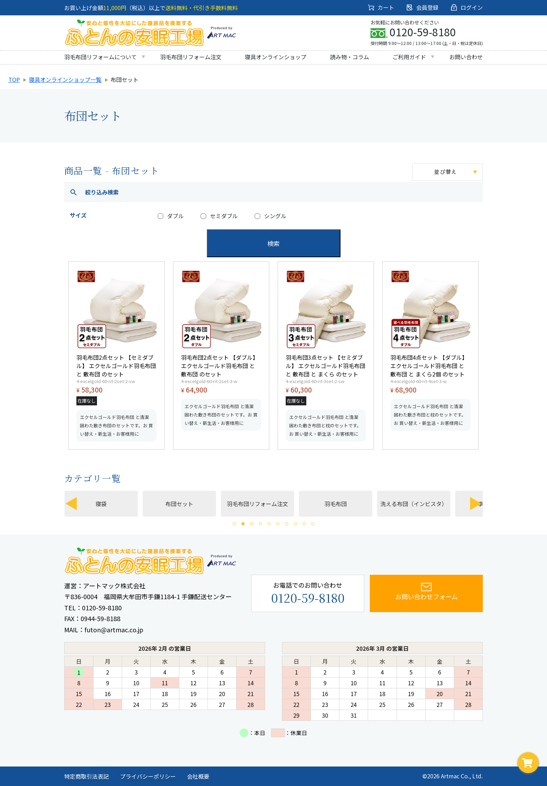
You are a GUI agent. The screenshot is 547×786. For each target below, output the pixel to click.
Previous (71, 504)
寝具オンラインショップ (275, 57)
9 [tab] (304, 523)
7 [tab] (286, 523)
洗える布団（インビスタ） (421, 503)
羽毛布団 (343, 503)
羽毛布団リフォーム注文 (191, 57)
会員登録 (423, 7)
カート (381, 7)
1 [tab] (234, 523)
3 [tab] (251, 523)
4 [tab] (260, 523)
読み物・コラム (349, 57)
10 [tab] (312, 523)
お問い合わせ (466, 57)
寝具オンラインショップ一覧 (65, 79)
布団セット (187, 503)
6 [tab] (278, 523)
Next (476, 504)
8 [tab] (295, 523)
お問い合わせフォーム (426, 592)
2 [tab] (243, 523)
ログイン (467, 7)
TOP (14, 79)
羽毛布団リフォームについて (100, 57)
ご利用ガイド (409, 57)
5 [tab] (269, 523)
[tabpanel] (264, 504)
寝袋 (108, 503)
